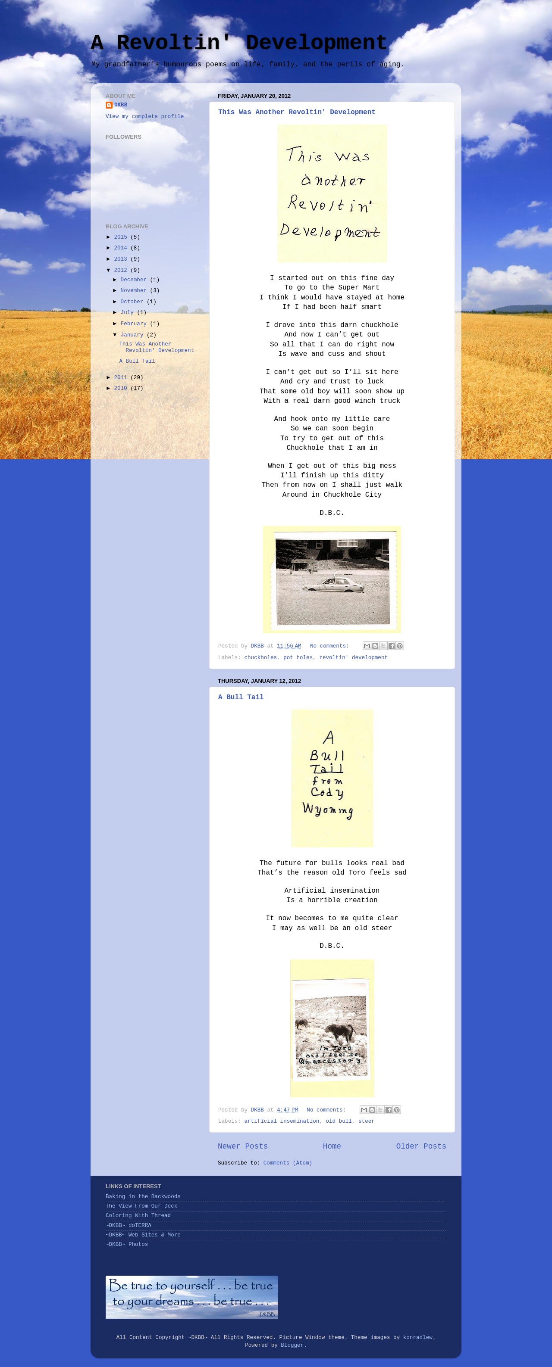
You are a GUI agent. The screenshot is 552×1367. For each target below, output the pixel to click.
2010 (122, 389)
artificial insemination (281, 1121)
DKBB (120, 105)
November (135, 291)
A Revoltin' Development (239, 43)
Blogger (292, 1345)
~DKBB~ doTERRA (128, 1226)
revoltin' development (353, 658)
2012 (122, 271)
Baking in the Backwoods (143, 1197)
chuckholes (260, 658)
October (134, 302)
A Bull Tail (241, 697)
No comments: (331, 646)
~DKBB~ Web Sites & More (143, 1235)
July (129, 313)
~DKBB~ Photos (127, 1245)
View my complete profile (145, 117)
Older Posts (421, 1146)
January (134, 335)
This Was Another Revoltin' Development (297, 112)
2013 (122, 259)
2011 (122, 378)
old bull (338, 1121)
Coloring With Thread (138, 1216)
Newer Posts (243, 1146)
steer (366, 1121)
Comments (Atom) (287, 1163)
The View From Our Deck (141, 1206)
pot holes (298, 658)
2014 (122, 248)
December (135, 280)
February (135, 324)
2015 (122, 237)
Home (332, 1146)
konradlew (418, 1338)
